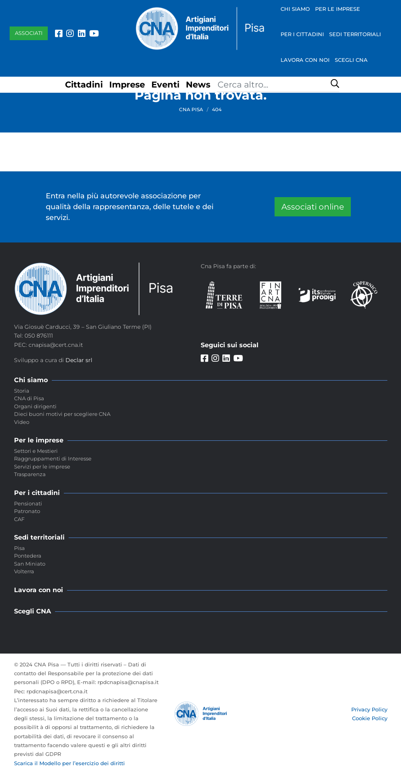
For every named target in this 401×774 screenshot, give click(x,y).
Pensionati (28, 503)
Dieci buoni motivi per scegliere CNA (62, 414)
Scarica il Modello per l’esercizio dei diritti (69, 763)
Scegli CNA (351, 60)
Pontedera (27, 555)
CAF (19, 519)
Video (21, 422)
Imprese (127, 84)
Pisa (19, 548)
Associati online (312, 207)
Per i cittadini (302, 34)
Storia (21, 390)
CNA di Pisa (29, 398)
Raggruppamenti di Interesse (53, 458)
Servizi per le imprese (42, 466)
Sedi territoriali (355, 34)
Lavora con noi (305, 60)
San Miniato (29, 563)
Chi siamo (295, 9)
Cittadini (84, 84)
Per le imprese (337, 9)
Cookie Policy (369, 718)
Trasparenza (30, 474)
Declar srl (78, 360)
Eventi (165, 84)
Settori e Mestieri (36, 451)
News (198, 84)
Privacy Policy (369, 709)
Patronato (27, 511)
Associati (29, 33)
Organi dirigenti (35, 406)
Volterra (24, 571)
